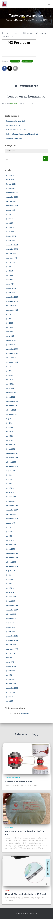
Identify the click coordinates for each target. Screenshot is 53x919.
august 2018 (10, 571)
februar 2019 (11, 545)
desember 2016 (12, 636)
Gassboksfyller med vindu (16, 121)
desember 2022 (12, 349)
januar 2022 (10, 397)
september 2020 (12, 466)
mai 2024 (9, 275)
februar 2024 (11, 288)
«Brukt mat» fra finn (13, 125)
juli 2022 (9, 371)
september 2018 (12, 566)
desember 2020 (12, 453)
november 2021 (12, 406)
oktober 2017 (11, 614)
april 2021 (10, 436)
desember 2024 (12, 245)
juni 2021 (9, 427)
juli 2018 (9, 575)
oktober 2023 (11, 306)
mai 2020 (9, 484)
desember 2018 (12, 553)
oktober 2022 (11, 358)
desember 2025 (12, 193)
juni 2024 (9, 271)
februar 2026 (11, 184)
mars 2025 (10, 232)
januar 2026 (10, 188)
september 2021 (12, 414)
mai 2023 (9, 327)
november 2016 (12, 640)
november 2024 (12, 249)
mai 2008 (9, 701)
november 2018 (12, 558)
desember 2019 (12, 505)
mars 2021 (10, 440)
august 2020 (10, 471)
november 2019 (12, 510)
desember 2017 (12, 605)
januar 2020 (10, 501)
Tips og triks (27, 61)
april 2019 (10, 536)
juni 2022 (9, 375)
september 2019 (12, 519)
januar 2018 (10, 601)
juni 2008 (9, 697)
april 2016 (10, 658)
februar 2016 (11, 666)
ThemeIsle (33, 913)
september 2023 (12, 310)
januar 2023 (10, 345)
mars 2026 (10, 180)
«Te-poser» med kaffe (14, 138)
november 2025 (12, 197)
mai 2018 (9, 584)
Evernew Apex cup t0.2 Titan (16, 130)
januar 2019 (10, 549)
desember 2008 (12, 688)
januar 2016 (10, 671)
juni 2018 (9, 579)
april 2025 (10, 227)
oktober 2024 (11, 253)
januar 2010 (10, 679)
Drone (7, 890)
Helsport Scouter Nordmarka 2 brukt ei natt (22, 134)
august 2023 (10, 314)
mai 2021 (9, 432)
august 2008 (10, 692)
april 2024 (10, 279)
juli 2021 (9, 423)
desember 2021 (12, 401)
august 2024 (10, 262)
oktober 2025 (11, 201)
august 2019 (10, 523)
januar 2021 (10, 449)
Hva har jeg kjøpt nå (13, 778)
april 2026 (10, 175)
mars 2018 (10, 592)
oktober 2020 (11, 462)
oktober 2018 (11, 562)
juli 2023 (9, 319)
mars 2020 (10, 493)
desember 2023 (12, 297)
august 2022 (10, 366)
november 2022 (12, 353)
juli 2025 (9, 214)
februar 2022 (11, 393)
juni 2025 (9, 219)
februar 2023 (11, 340)
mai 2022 (9, 379)
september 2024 (12, 258)
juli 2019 (9, 527)
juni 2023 (9, 323)
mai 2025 (9, 223)
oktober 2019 (11, 514)
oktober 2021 (11, 410)
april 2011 (10, 675)
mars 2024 (10, 284)
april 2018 (10, 588)
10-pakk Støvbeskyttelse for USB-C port (25, 894)
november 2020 (12, 458)
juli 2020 (9, 475)
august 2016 (10, 653)
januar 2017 (10, 632)
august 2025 (10, 210)
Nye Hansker (24, 713)
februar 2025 (11, 236)
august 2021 (10, 419)
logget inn (13, 103)
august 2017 (10, 623)
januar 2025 (10, 240)
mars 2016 (10, 662)
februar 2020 (11, 497)
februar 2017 (11, 627)
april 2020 (10, 488)
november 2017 (12, 610)
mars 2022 (10, 388)
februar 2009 (11, 684)
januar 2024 (10, 293)
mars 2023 (10, 336)
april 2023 (10, 332)
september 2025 (12, 206)
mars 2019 (10, 540)
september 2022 (12, 362)
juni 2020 (9, 479)
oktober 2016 (11, 645)
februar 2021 (11, 445)
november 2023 (12, 301)
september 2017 (12, 618)
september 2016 (12, 649)
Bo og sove (15, 61)
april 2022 (10, 384)
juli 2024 (9, 267)
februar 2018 (11, 597)
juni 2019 (9, 532)
